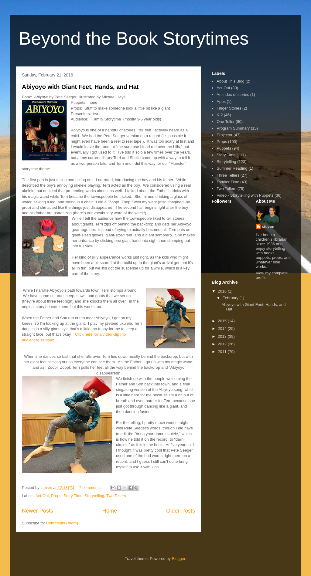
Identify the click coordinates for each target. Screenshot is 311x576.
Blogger (178, 558)
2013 (223, 336)
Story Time (72, 495)
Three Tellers (228, 175)
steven (268, 226)
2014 (223, 328)
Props (56, 495)
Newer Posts (37, 511)
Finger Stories (229, 108)
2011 (223, 351)
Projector (224, 135)
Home (109, 511)
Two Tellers (116, 495)
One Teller (225, 121)
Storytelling (94, 495)
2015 (223, 321)
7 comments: (91, 487)
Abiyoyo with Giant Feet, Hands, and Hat (80, 86)
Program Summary (233, 128)
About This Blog (230, 81)
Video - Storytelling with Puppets (245, 195)
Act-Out (42, 495)
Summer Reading (232, 168)
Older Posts (180, 511)
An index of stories (233, 94)
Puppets (224, 148)
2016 (223, 291)
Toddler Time (228, 182)
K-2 (220, 115)
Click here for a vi (90, 334)
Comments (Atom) (62, 523)
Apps (221, 101)
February (231, 298)
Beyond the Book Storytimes (134, 38)
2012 (223, 344)
